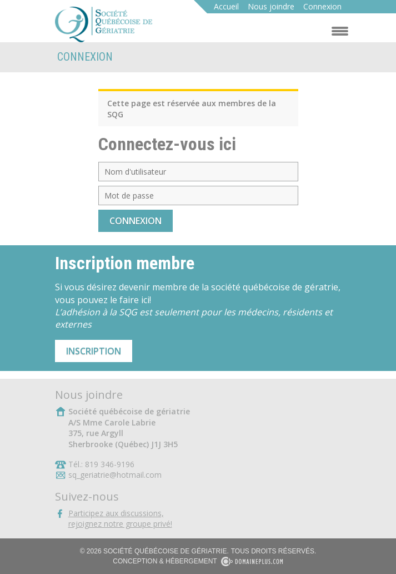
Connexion (322, 6)
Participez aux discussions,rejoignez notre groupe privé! (120, 519)
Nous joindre (271, 6)
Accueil (226, 6)
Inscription (93, 351)
